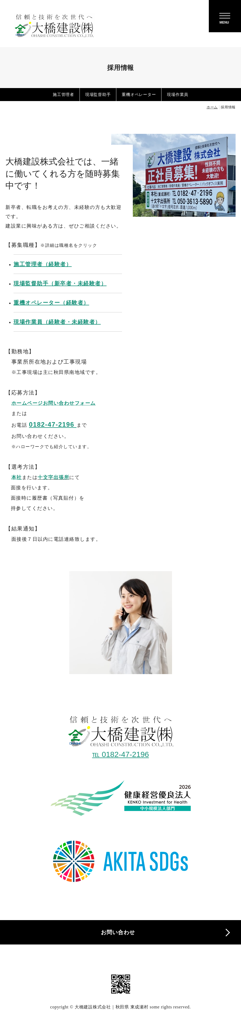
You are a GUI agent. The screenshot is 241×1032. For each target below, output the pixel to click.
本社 (16, 477)
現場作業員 (177, 94)
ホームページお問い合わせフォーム (53, 403)
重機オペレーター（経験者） (51, 303)
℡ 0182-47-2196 (120, 754)
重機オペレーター (139, 94)
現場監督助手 (98, 94)
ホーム (212, 107)
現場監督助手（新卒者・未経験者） (60, 283)
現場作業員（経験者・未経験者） (57, 322)
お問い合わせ (118, 932)
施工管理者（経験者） (43, 264)
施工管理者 (63, 94)
